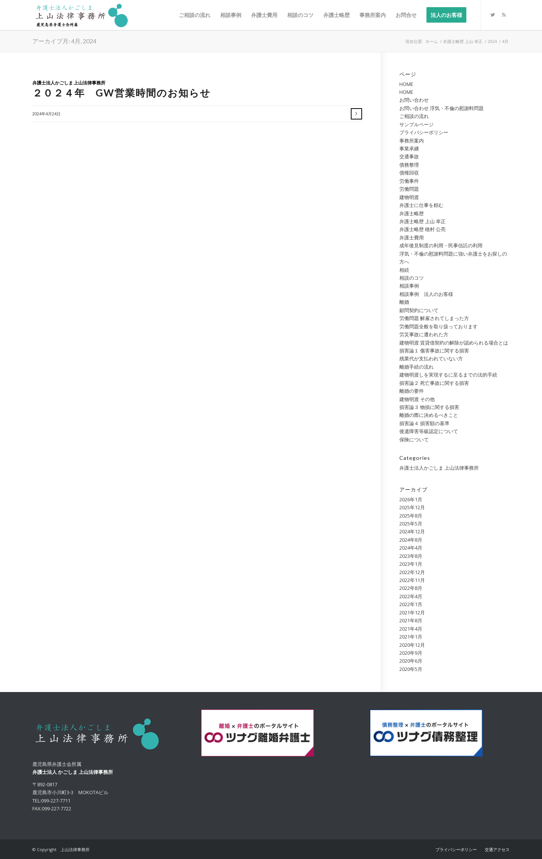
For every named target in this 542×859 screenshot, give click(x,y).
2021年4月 (410, 628)
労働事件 (409, 181)
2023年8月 (410, 556)
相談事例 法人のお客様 (426, 294)
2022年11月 (412, 580)
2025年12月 (412, 507)
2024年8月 (410, 539)
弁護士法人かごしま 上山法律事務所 (68, 82)
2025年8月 (410, 515)
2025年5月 (410, 523)
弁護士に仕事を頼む (421, 205)
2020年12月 (412, 645)
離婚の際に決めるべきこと (428, 415)
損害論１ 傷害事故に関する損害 (434, 350)
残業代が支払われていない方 (431, 358)
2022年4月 (410, 596)
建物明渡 (409, 197)
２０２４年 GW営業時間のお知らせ (121, 93)
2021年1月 (410, 636)
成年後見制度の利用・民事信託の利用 (441, 245)
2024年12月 (412, 531)
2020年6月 (410, 660)
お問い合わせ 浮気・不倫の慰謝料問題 (441, 108)
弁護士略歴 (411, 213)
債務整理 (409, 164)
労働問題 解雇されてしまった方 (434, 318)
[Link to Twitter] (492, 14)
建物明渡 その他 (417, 399)
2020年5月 (410, 669)
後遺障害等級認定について (428, 431)
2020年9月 (410, 652)
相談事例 (409, 285)
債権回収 (409, 172)
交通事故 (409, 156)
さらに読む (356, 114)
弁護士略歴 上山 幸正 (422, 221)
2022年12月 (412, 572)
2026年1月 (410, 499)
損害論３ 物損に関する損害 (429, 407)
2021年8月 (410, 620)
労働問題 (409, 188)
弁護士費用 (411, 237)
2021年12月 (412, 612)
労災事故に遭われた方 (423, 334)
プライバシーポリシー (423, 132)
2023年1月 (410, 563)
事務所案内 (411, 140)
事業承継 (409, 148)
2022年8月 (410, 588)
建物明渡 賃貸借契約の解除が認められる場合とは (453, 342)
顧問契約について (418, 310)
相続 (404, 269)
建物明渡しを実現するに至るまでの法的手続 (448, 374)
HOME (406, 84)
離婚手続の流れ (416, 366)
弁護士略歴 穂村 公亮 (422, 229)
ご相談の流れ (414, 116)
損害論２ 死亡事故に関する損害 (434, 383)
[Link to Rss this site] (504, 14)
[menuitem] (194, 15)
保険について (414, 439)
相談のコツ (411, 277)
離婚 (404, 302)
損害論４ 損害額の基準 (424, 423)
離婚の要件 (411, 390)
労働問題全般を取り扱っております (438, 326)
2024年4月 (410, 547)
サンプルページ (416, 124)
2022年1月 (410, 604)
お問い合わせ (414, 99)
